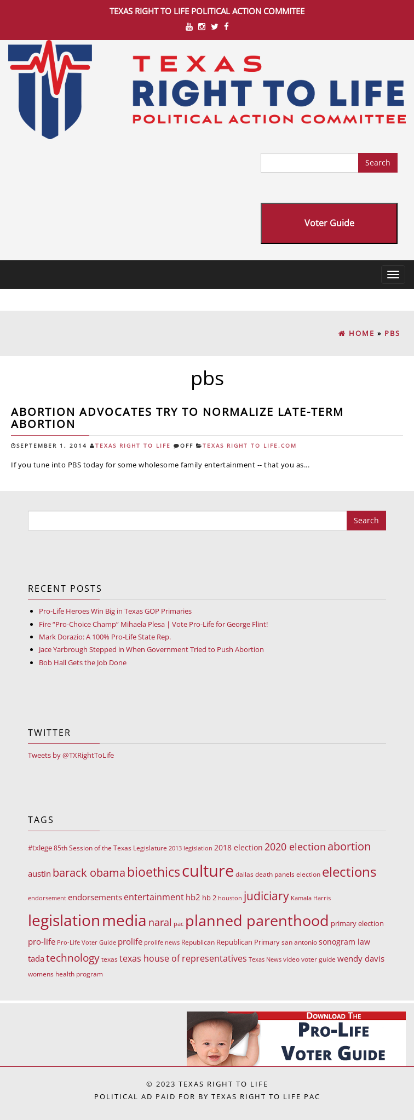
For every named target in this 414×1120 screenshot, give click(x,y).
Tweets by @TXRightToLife (71, 755)
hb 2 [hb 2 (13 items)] (209, 897)
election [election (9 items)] (308, 874)
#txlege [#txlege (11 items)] (40, 848)
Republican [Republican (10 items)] (198, 942)
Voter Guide (329, 223)
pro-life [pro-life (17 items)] (41, 941)
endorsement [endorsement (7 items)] (47, 898)
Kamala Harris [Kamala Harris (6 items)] (311, 898)
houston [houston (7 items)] (230, 898)
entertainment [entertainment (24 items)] (154, 897)
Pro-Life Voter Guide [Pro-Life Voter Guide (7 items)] (86, 942)
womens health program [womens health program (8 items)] (65, 974)
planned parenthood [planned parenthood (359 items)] (257, 920)
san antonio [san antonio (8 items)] (299, 942)
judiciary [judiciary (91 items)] (266, 896)
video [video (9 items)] (291, 959)
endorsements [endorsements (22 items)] (95, 897)
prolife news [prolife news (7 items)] (162, 942)
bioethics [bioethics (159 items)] (153, 872)
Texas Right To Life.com (250, 445)
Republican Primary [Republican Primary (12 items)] (248, 942)
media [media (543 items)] (124, 920)
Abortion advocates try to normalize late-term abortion (177, 417)
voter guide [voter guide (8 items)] (318, 959)
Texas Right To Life (133, 445)
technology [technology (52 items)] (73, 958)
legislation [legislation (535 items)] (64, 920)
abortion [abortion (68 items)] (349, 846)
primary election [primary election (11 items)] (357, 923)
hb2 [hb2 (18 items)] (193, 897)
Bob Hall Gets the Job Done (83, 662)
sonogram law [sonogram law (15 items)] (344, 941)
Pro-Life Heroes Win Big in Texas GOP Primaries (115, 611)
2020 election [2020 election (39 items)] (295, 846)
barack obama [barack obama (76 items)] (89, 872)
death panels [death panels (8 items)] (275, 874)
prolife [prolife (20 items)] (130, 941)
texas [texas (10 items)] (109, 959)
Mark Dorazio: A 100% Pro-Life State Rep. (105, 637)
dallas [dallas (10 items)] (244, 874)
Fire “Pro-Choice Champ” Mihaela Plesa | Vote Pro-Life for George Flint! (153, 624)
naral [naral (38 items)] (160, 922)
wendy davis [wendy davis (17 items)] (360, 958)
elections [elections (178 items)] (349, 871)
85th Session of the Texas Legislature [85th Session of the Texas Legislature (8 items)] (110, 848)
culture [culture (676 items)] (208, 871)
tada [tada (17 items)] (36, 958)
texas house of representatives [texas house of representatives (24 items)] (183, 958)
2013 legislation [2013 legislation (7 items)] (190, 848)
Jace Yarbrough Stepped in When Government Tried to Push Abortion (151, 649)
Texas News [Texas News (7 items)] (265, 959)
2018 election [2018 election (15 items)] (238, 847)
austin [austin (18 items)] (39, 873)
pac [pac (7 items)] (178, 923)
